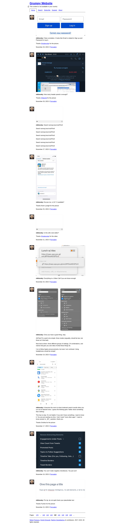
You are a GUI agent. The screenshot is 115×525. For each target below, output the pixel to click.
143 (51, 515)
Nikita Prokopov (35, 520)
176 (37, 515)
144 (47, 515)
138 (70, 515)
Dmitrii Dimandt (45, 520)
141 (59, 515)
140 (63, 515)
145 (43, 515)
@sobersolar (45, 43)
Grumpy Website (41, 3)
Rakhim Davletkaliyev (58, 520)
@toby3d (44, 98)
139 (66, 515)
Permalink (53, 47)
